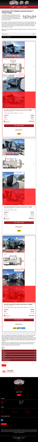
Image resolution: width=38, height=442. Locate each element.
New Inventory (15, 412)
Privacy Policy (3, 427)
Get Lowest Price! (19, 125)
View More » (19, 76)
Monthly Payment (19, 360)
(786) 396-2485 (20, 388)
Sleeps (19, 357)
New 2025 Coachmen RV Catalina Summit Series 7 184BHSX (18, 304)
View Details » (19, 130)
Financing (26, 409)
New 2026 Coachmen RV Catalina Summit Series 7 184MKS (18, 206)
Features (19, 353)
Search (18, 7)
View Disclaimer (6, 122)
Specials (2, 412)
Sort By (3, 347)
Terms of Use (9, 427)
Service (2, 409)
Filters (3, 348)
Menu (13, 7)
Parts (14, 409)
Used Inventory (27, 412)
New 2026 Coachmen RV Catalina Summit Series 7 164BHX (18, 110)
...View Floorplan (31, 307)
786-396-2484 (20, 387)
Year (19, 350)
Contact (24, 7)
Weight (19, 355)
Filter (34, 34)
